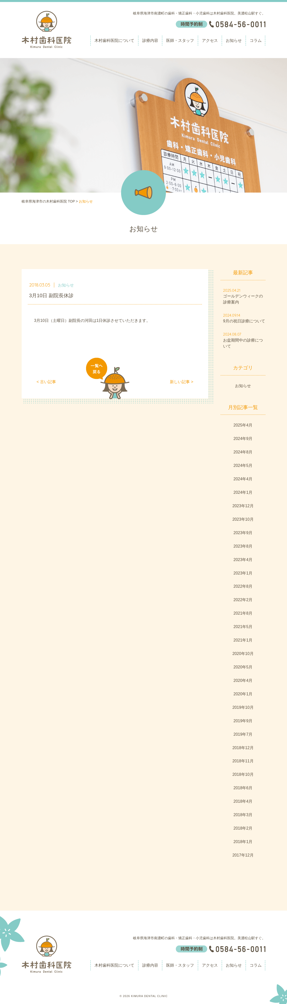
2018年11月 (242, 761)
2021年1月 (243, 640)
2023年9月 (243, 533)
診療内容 (150, 40)
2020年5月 (243, 667)
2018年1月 (243, 842)
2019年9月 (243, 721)
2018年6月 (243, 788)
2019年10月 (242, 707)
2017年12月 (242, 855)
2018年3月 (243, 815)
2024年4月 (243, 479)
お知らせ (234, 40)
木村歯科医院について (114, 40)
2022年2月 (243, 600)
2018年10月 (242, 774)
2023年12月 (242, 506)
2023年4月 (243, 560)
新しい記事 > (181, 382)
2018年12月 (242, 748)
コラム (256, 40)
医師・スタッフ (180, 40)
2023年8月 (243, 546)
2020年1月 (243, 694)
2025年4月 (243, 425)
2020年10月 (242, 653)
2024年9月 (243, 438)
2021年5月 (243, 627)
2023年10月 (242, 519)
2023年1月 (243, 573)
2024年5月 (243, 465)
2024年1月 (243, 492)
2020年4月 (243, 680)
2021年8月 (243, 613)
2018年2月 (243, 828)
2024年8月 (243, 452)
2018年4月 (243, 801)
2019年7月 (243, 734)
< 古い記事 (46, 382)
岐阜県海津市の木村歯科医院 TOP (48, 201)
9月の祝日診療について (244, 321)
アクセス (210, 40)
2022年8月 (243, 586)
